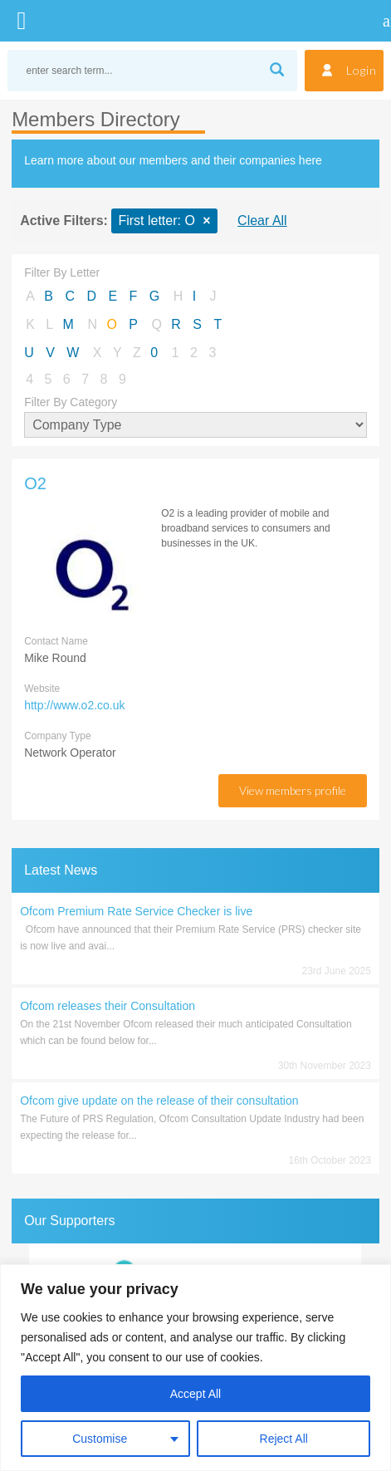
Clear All (262, 220)
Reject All (284, 1438)
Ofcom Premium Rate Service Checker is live (136, 911)
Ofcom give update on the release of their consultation (159, 1100)
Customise (99, 1438)
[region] (195, 1367)
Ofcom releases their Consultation (107, 1006)
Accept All (195, 1393)
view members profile (292, 790)
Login (361, 70)
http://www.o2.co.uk (74, 705)
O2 (35, 483)
